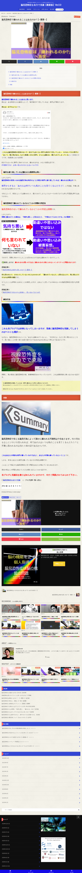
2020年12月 (5, 777)
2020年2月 (5, 794)
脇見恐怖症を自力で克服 (11, 480)
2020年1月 (5, 798)
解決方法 (13, 81)
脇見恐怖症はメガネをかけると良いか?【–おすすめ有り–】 (20, 744)
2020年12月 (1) (6, 841)
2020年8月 (5, 786)
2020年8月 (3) (5, 849)
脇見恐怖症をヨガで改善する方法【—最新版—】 (17, 736)
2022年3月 (5, 773)
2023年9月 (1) (5, 824)
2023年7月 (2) (5, 828)
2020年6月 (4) (5, 853)
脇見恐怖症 (22, 9)
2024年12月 (5, 756)
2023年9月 (5, 760)
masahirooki (19, 648)
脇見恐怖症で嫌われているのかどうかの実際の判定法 (25, 78)
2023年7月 (5, 764)
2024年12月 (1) (6, 820)
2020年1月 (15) (6, 862)
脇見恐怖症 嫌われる (15, 497)
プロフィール (36, 9)
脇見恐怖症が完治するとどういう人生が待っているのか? (19, 731)
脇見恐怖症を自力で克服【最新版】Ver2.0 (41, 5)
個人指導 (52, 9)
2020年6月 (5, 790)
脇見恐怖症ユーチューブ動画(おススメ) (14, 740)
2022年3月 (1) (5, 836)
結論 (10, 84)
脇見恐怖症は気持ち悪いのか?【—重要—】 (18, 270)
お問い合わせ (45, 9)
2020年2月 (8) (5, 858)
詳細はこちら (59, 564)
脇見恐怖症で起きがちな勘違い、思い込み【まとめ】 (22, 292)
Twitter (48, 657)
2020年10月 (5, 781)
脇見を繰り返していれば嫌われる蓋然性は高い (23, 74)
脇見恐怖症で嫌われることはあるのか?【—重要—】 (23, 71)
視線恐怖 (29, 9)
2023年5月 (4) (5, 832)
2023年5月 (5, 769)
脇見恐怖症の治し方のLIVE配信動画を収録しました (18, 727)
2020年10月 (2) (6, 845)
